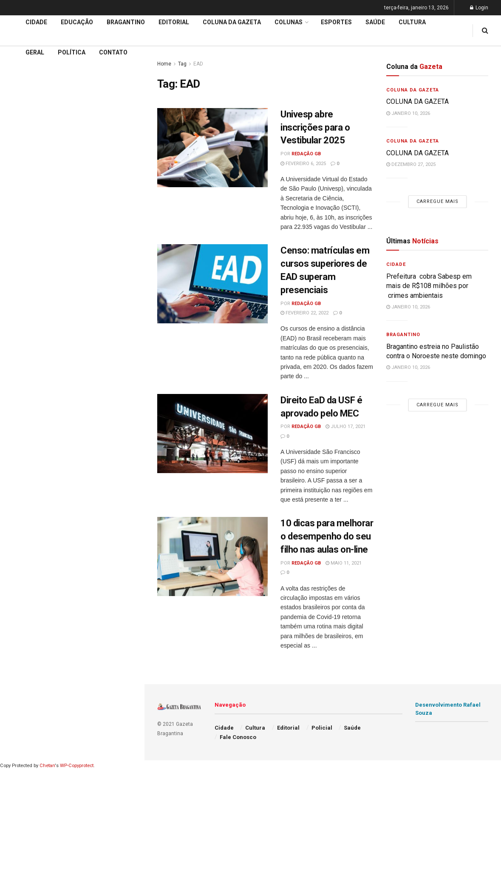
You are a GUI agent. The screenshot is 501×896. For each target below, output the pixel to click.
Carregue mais (72, 153)
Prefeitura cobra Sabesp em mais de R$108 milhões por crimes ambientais (429, 286)
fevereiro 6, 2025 (303, 163)
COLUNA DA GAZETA (417, 101)
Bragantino (126, 22)
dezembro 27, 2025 (411, 164)
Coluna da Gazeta (33, 269)
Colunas (289, 22)
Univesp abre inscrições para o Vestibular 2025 (315, 127)
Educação (22, 237)
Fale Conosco (238, 737)
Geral (34, 52)
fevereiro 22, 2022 (304, 313)
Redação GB (306, 154)
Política (71, 52)
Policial (321, 728)
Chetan (47, 765)
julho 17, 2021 (345, 426)
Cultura (412, 22)
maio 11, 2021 (344, 563)
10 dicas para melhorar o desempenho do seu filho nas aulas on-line (326, 536)
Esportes (336, 22)
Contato (113, 52)
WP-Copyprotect (76, 765)
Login (479, 8)
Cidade (18, 220)
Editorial (20, 253)
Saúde (375, 22)
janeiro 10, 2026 (408, 113)
